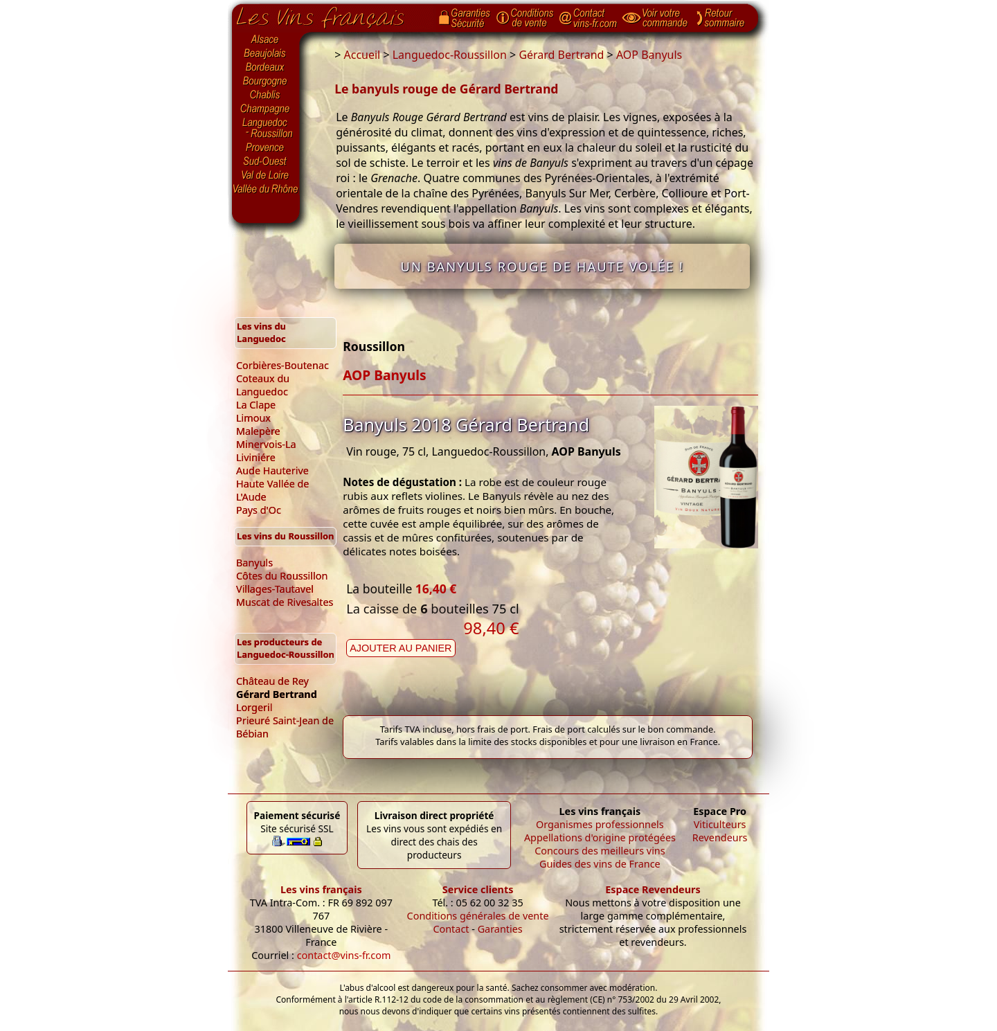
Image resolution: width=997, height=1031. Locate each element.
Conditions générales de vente (478, 915)
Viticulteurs (720, 824)
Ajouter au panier (400, 648)
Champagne (266, 109)
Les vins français (321, 889)
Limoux (253, 417)
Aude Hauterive (272, 470)
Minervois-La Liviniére (266, 451)
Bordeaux (266, 68)
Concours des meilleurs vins (600, 850)
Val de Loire (266, 175)
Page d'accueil (330, 14)
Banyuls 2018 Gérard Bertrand (466, 424)
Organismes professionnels (600, 824)
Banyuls (254, 562)
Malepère (258, 431)
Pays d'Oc (258, 510)
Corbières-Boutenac (282, 365)
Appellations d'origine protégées (600, 837)
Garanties (500, 928)
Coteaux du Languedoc (262, 385)
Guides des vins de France (600, 863)
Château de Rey (272, 681)
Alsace (266, 39)
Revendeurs (720, 837)
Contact (451, 928)
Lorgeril (254, 707)
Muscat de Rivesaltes (284, 602)
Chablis (266, 95)
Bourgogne (266, 82)
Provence (266, 147)
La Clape (256, 404)
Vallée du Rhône (266, 189)
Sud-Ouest (266, 161)
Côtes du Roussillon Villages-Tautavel (281, 582)
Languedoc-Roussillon (266, 128)
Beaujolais (266, 53)
